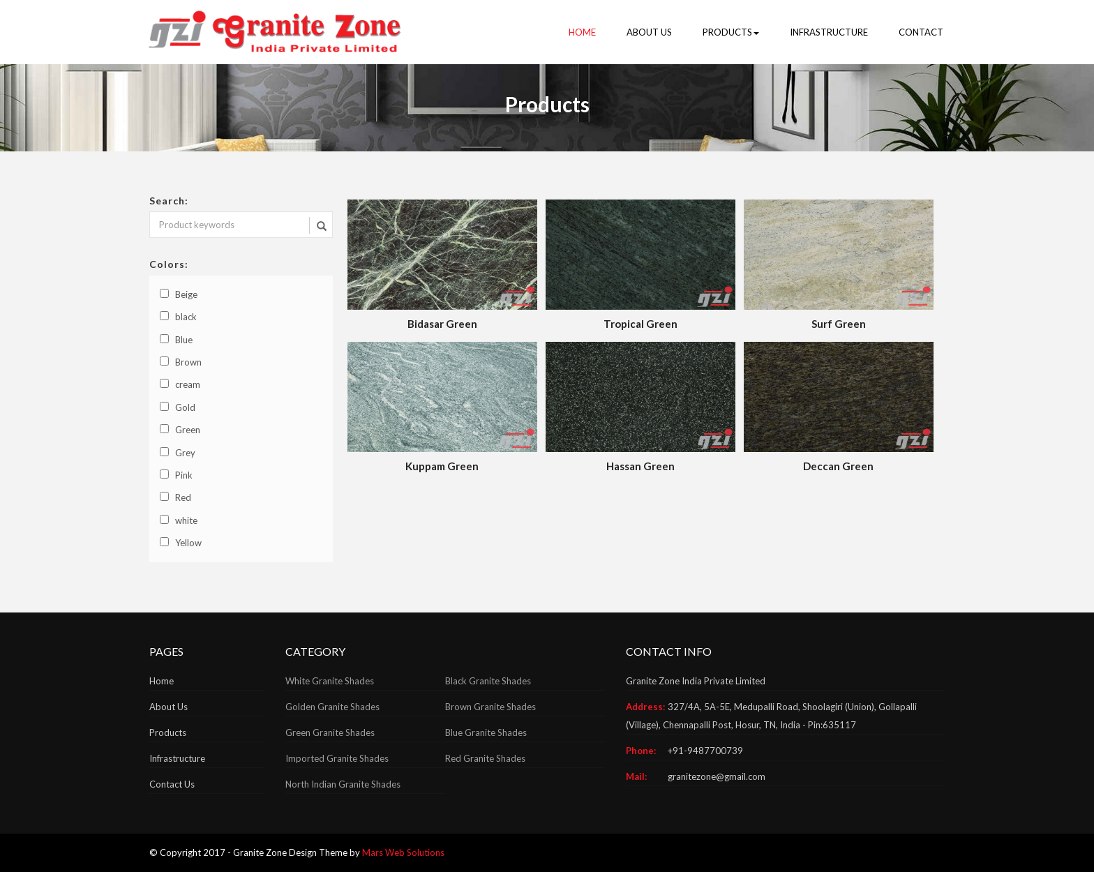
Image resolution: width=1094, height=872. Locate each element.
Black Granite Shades (488, 680)
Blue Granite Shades (486, 732)
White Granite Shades (329, 680)
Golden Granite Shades (332, 706)
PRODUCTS (731, 32)
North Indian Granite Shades (342, 784)
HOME (582, 32)
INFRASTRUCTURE (829, 32)
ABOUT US (649, 32)
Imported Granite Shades (337, 758)
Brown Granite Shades (490, 706)
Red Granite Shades (485, 758)
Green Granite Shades (330, 732)
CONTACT (921, 32)
